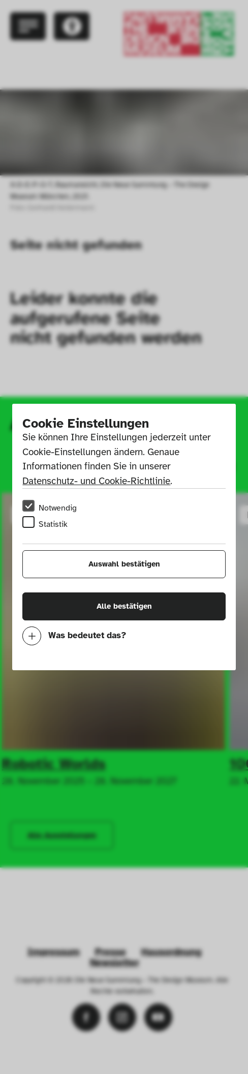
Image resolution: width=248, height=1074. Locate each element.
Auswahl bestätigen (124, 564)
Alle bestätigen (124, 606)
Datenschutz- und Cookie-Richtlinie (96, 481)
